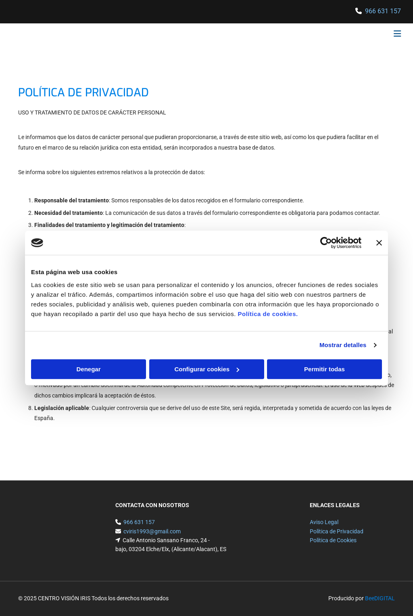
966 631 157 (383, 11)
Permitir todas (324, 369)
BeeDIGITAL (380, 598)
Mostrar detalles (343, 344)
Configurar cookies (206, 369)
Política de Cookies (333, 540)
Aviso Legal (324, 522)
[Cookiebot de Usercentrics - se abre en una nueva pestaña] (326, 243)
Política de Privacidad (336, 531)
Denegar (88, 369)
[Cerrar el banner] (379, 243)
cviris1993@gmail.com (152, 531)
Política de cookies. (268, 313)
